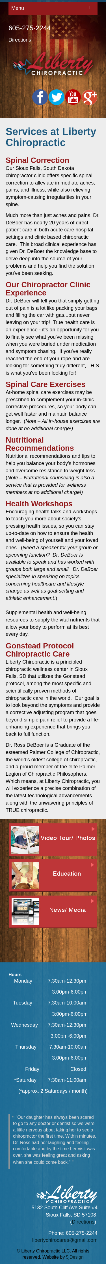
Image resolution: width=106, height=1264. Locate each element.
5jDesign (75, 1257)
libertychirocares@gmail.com (65, 1240)
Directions (19, 40)
